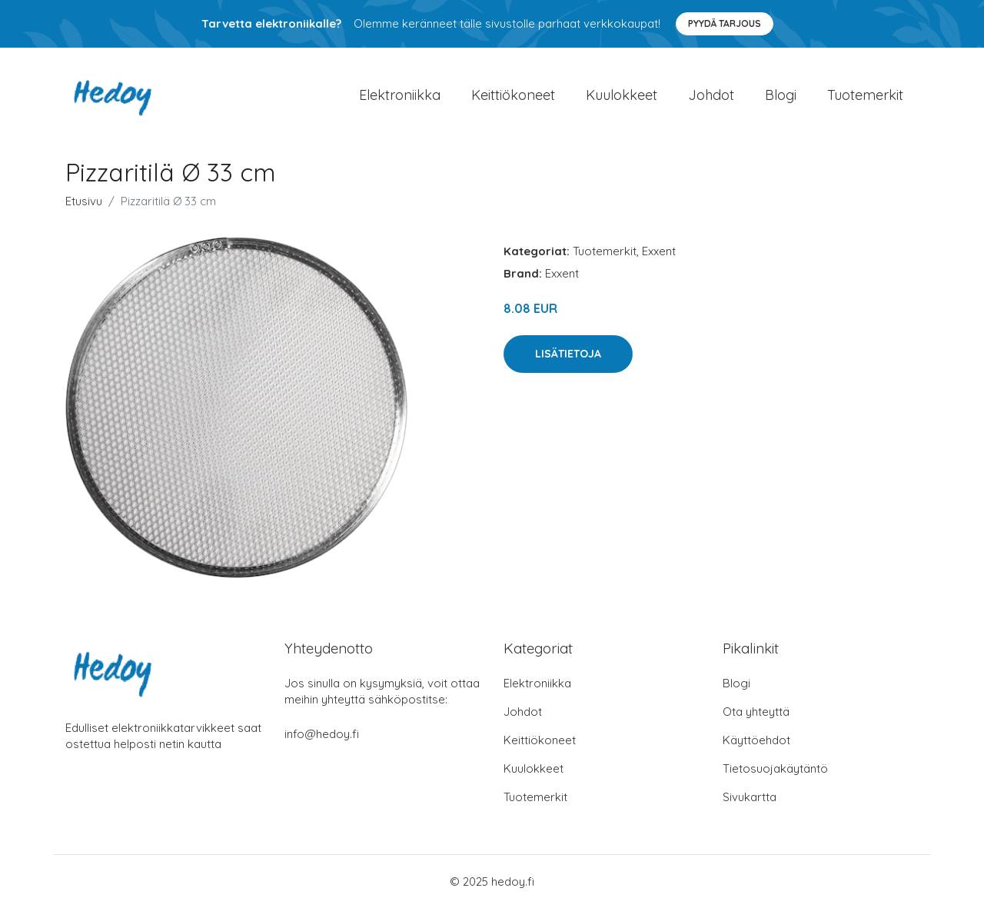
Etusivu (83, 201)
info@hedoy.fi (321, 734)
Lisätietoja (568, 354)
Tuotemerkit (865, 95)
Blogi (780, 95)
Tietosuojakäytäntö (775, 768)
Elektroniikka (399, 95)
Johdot (711, 95)
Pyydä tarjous (724, 23)
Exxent (659, 251)
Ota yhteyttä (756, 711)
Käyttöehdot (756, 740)
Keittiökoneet (513, 95)
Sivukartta (749, 797)
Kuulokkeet (621, 95)
